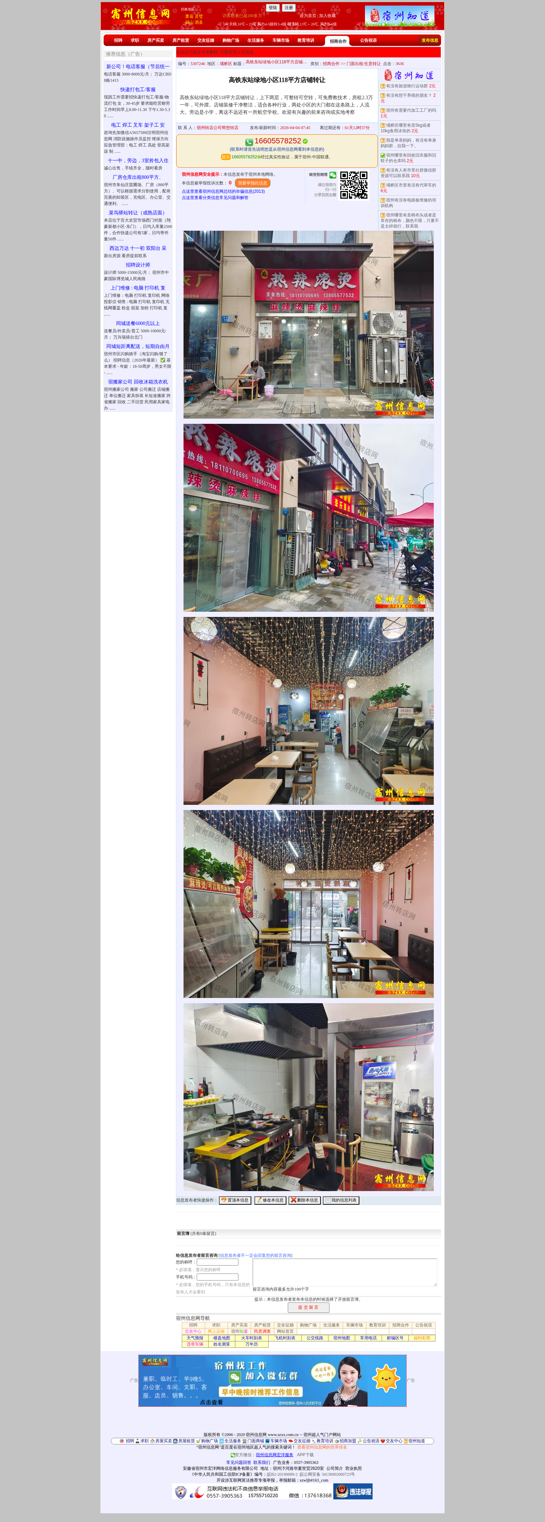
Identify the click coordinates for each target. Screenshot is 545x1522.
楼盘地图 (221, 1337)
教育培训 (306, 40)
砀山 (189, 22)
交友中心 (193, 1331)
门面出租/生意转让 (364, 63)
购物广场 (230, 40)
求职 (135, 40)
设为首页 (308, 15)
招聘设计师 (138, 265)
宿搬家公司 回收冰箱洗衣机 (138, 382)
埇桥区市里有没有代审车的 (411, 185)
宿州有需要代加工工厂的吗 (411, 110)
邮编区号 (395, 1337)
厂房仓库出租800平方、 (138, 177)
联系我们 (261, 1462)
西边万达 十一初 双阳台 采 (138, 248)
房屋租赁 (186, 1440)
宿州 (239, 1331)
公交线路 (315, 1337)
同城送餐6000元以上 (138, 323)
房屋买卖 (163, 1440)
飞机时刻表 (285, 1337)
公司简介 (334, 1468)
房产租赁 (180, 40)
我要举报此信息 (252, 183)
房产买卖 (155, 40)
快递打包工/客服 (138, 89)
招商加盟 (348, 1440)
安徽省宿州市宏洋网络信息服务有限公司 (220, 1468)
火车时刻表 (251, 1337)
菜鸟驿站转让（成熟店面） (138, 212)
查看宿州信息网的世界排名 (322, 1447)
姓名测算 (221, 1344)
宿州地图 (341, 1337)
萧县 (189, 16)
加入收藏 (327, 15)
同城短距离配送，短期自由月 (138, 346)
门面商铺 (255, 1440)
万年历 (251, 1344)
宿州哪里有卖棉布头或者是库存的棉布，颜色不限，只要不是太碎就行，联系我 (410, 221)
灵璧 (199, 16)
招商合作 (338, 41)
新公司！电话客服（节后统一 (138, 66)
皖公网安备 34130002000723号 (327, 1474)
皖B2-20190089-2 (282, 1474)
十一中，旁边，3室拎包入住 (138, 160)
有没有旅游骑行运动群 (407, 86)
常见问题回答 (238, 1462)
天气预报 (195, 1337)
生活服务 (255, 40)
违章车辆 (195, 1344)
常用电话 (368, 1337)
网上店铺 (216, 1331)
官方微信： (262, 1454)
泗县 (199, 22)
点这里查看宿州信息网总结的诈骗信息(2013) (223, 191)
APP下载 (305, 1454)
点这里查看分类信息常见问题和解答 (215, 197)
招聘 (118, 40)
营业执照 (353, 1468)
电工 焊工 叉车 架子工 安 (138, 125)
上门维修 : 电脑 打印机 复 (138, 288)
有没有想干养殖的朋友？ (409, 95)
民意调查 (262, 1331)
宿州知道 (416, 1440)
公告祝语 (368, 40)
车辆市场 (280, 40)
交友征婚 (205, 40)
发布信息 (430, 40)
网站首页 (285, 1331)
